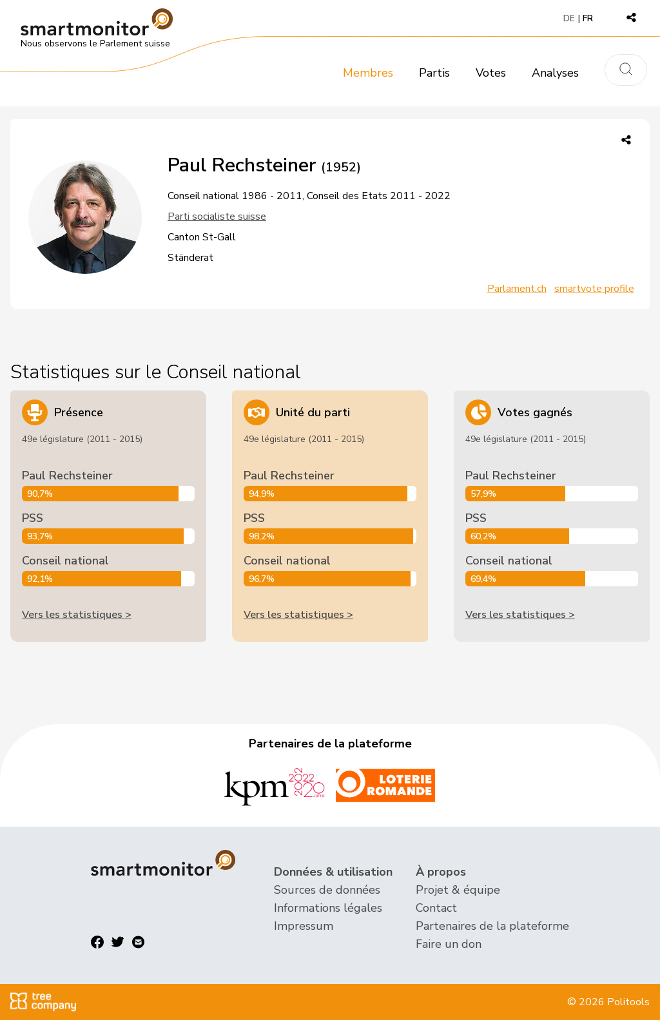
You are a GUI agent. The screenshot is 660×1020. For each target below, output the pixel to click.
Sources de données (327, 890)
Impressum (303, 926)
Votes (491, 73)
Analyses (555, 73)
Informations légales (328, 908)
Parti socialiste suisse (217, 216)
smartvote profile (594, 289)
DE (569, 18)
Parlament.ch (517, 289)
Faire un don (448, 944)
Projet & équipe (458, 890)
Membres (368, 73)
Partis (434, 73)
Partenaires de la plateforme (492, 926)
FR (588, 18)
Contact (436, 908)
